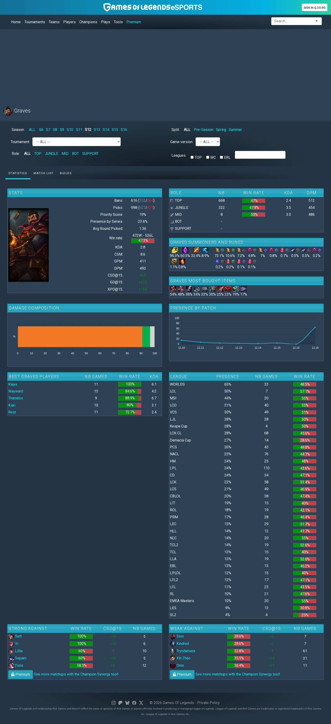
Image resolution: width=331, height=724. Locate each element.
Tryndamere (182, 651)
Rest (12, 412)
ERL (227, 157)
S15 (115, 129)
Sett (15, 636)
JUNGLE (51, 153)
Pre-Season (203, 129)
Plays (105, 22)
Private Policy (208, 703)
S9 (62, 129)
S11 (79, 129)
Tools (118, 22)
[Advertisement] (141, 65)
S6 (41, 129)
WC (213, 157)
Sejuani (17, 658)
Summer (235, 129)
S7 (48, 129)
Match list (43, 173)
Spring (221, 129)
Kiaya (12, 384)
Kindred (179, 643)
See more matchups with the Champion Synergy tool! (63, 674)
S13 (97, 129)
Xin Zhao (180, 658)
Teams (54, 22)
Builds (66, 173)
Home (16, 22)
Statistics (18, 173)
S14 (106, 129)
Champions (88, 22)
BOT (75, 153)
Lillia (15, 651)
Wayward (15, 391)
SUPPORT (90, 153)
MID (65, 153)
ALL (32, 129)
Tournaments (34, 22)
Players (69, 22)
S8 (55, 129)
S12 (88, 129)
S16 (124, 129)
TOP (37, 153)
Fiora (15, 665)
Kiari (11, 405)
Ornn (177, 665)
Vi (13, 643)
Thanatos (15, 398)
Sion (177, 636)
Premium (133, 22)
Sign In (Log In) (314, 7)
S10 (70, 129)
